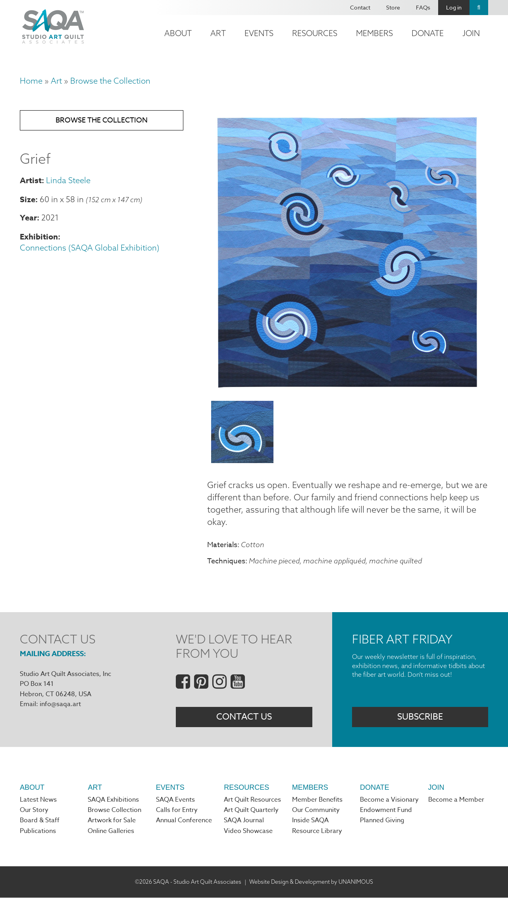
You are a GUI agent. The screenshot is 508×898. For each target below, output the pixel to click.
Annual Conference (184, 821)
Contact (360, 7)
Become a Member (456, 800)
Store (393, 7)
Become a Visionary (389, 800)
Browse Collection (114, 811)
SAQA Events (175, 800)
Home (31, 81)
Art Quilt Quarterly (251, 811)
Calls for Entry (177, 811)
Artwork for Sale (112, 821)
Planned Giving (382, 821)
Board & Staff (40, 821)
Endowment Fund (386, 811)
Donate (428, 33)
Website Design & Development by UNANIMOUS (311, 882)
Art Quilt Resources (252, 800)
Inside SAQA (310, 821)
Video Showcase (248, 832)
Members (374, 33)
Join (471, 33)
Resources (314, 33)
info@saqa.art (60, 704)
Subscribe (420, 717)
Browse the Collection (110, 81)
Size (27, 199)
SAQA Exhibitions (113, 800)
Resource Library (317, 832)
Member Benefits (317, 800)
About (178, 33)
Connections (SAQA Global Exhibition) (90, 248)
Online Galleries (111, 832)
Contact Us (244, 717)
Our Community (316, 811)
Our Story (34, 811)
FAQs (423, 7)
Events (258, 33)
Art (218, 33)
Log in (454, 7)
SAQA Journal (244, 821)
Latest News (38, 800)
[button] (347, 389)
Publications (38, 832)
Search (479, 7)
